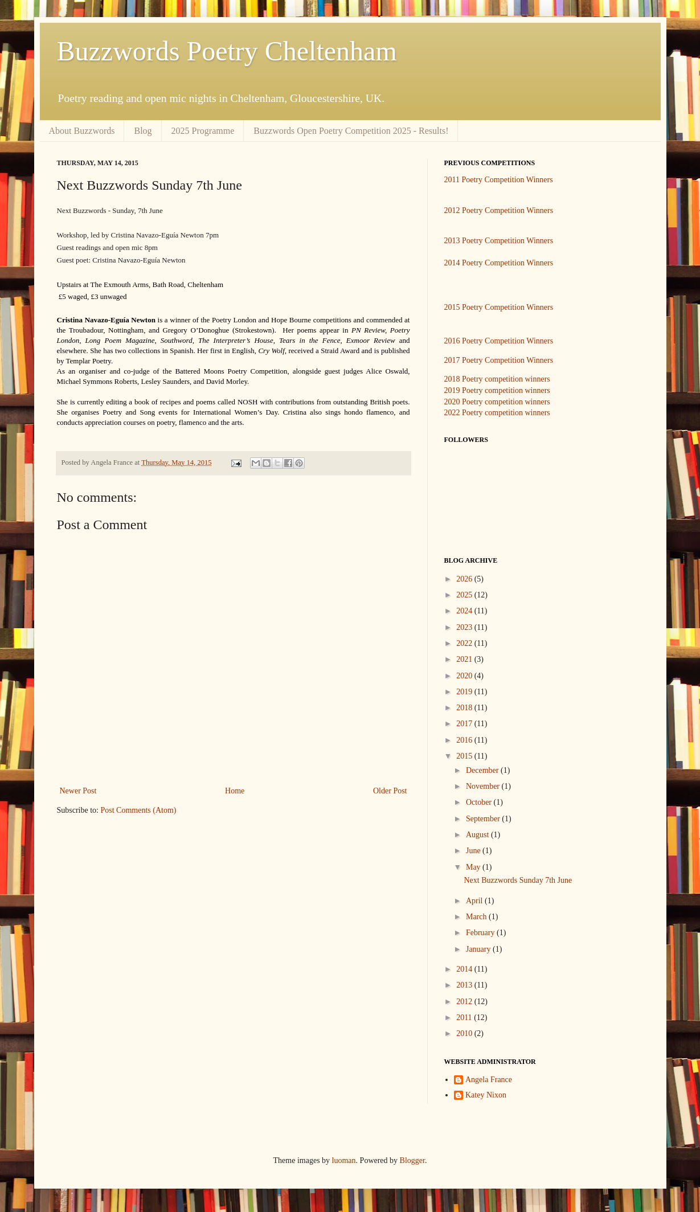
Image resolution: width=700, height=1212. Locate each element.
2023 (465, 627)
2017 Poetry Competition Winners (499, 360)
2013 (465, 985)
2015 (465, 756)
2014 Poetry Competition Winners (499, 263)
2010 (465, 1033)
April (475, 900)
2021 (465, 659)
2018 (465, 707)
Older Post (390, 791)
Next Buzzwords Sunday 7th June (518, 880)
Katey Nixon (485, 1095)
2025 (465, 595)
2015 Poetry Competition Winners (499, 307)
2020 (465, 675)
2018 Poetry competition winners (497, 379)
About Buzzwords (82, 131)
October (480, 802)
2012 (465, 1001)
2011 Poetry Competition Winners (498, 179)
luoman (344, 1160)
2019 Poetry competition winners (497, 390)
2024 (465, 611)
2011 (465, 1017)
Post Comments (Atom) (139, 810)
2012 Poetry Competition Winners (499, 210)
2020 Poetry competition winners (497, 402)
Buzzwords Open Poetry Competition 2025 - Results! (350, 131)
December (483, 770)
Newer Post (78, 791)
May (474, 867)
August (478, 834)
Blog (143, 131)
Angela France (488, 1079)
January (479, 949)
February (481, 932)
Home (234, 791)
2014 (465, 969)
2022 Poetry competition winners (497, 412)
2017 (465, 723)
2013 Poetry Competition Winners (499, 240)
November (484, 786)
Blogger (412, 1160)
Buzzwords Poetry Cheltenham (227, 51)
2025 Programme (203, 131)
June (474, 850)
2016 (465, 740)
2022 (465, 643)
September (484, 818)
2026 (465, 579)
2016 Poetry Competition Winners (499, 341)
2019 (465, 691)
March (477, 916)
